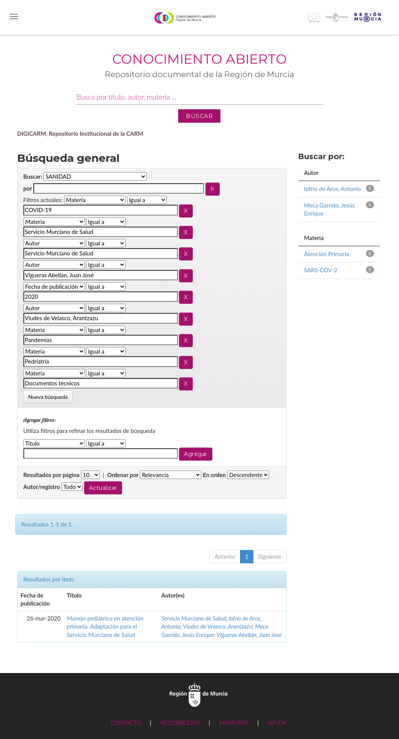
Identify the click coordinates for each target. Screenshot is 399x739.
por (27, 188)
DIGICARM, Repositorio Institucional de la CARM (80, 133)
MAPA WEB (233, 722)
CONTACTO (126, 722)
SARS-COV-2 (321, 270)
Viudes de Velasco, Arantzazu (217, 626)
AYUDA (277, 722)
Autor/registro (41, 486)
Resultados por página (51, 474)
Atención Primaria (326, 253)
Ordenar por (123, 474)
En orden (214, 474)
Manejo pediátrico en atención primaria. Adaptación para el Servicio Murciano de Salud (105, 626)
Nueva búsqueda (48, 396)
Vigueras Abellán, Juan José (249, 634)
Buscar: (32, 176)
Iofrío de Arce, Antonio (332, 188)
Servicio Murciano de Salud (193, 618)
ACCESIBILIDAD (180, 722)
